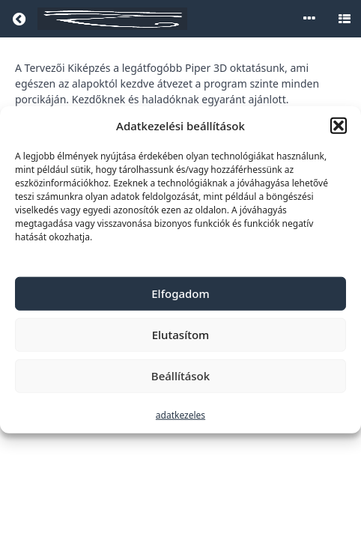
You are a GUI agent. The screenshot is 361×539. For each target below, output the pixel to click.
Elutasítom (181, 334)
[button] (338, 125)
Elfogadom (180, 293)
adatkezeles (180, 414)
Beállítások (180, 375)
